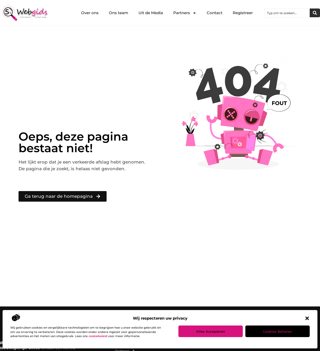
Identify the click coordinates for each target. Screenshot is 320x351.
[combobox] (287, 12)
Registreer (243, 12)
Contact (214, 12)
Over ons (90, 12)
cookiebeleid (98, 336)
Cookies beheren (277, 331)
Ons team (118, 12)
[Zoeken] (315, 12)
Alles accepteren (210, 331)
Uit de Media (151, 12)
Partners (184, 13)
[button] (307, 318)
